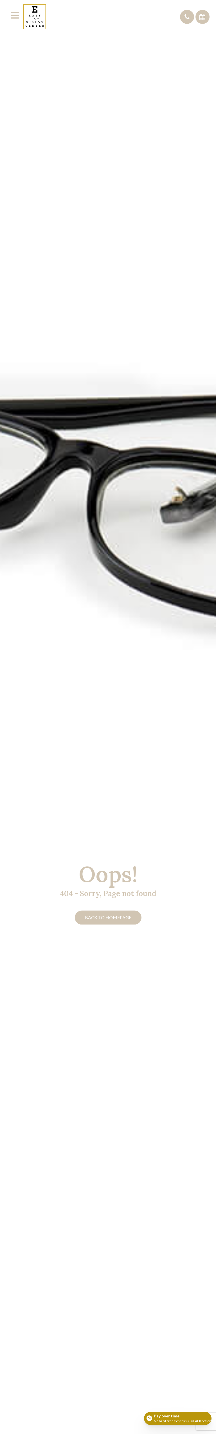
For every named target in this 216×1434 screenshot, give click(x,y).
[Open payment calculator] (178, 1417)
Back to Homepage (108, 917)
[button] (187, 17)
